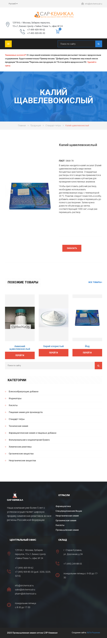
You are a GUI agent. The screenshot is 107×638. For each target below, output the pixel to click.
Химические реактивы (20, 446)
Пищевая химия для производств (26, 412)
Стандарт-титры (53, 125)
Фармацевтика (63, 506)
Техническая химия (18, 426)
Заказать (72, 248)
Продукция (35, 125)
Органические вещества (21, 453)
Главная (22, 125)
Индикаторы (15, 398)
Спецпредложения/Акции (69, 511)
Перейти (19, 355)
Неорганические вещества (22, 460)
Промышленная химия (67, 530)
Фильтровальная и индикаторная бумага (29, 440)
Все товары (95, 282)
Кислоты (13, 405)
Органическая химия (66, 520)
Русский (11, 4)
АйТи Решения (93, 633)
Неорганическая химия (67, 515)
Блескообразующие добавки (23, 391)
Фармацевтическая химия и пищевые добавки (32, 433)
